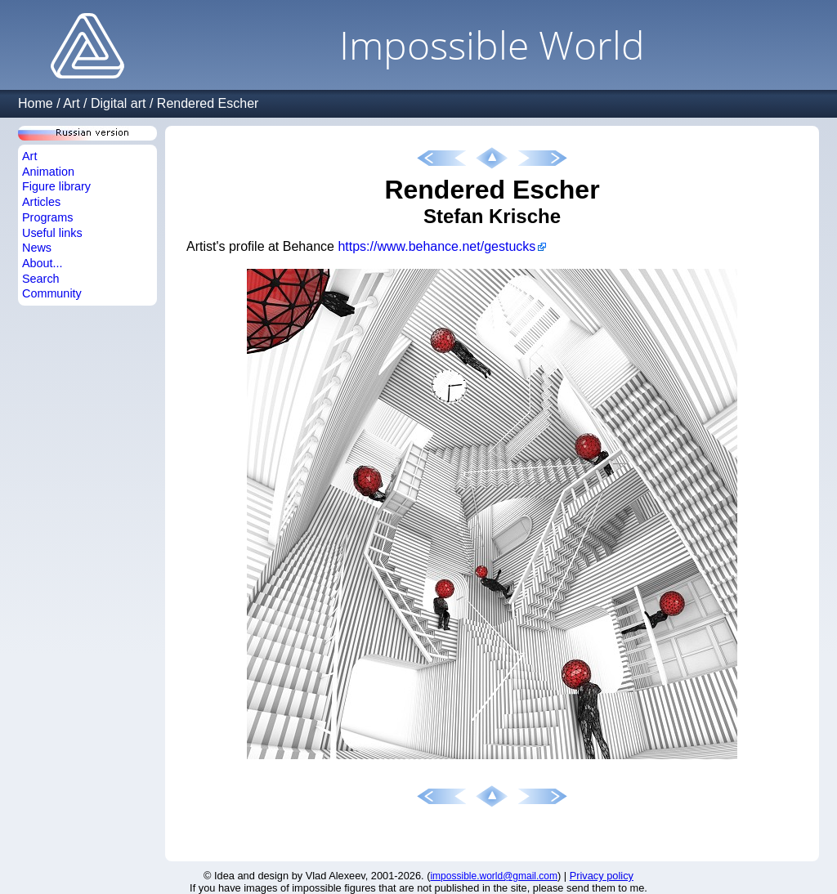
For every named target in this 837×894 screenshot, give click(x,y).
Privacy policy (601, 875)
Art (71, 103)
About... (42, 263)
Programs (47, 217)
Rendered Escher (208, 103)
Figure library (56, 186)
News (36, 247)
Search (41, 278)
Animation (48, 171)
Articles (41, 201)
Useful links (52, 232)
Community (52, 293)
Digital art (118, 103)
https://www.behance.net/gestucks (436, 246)
